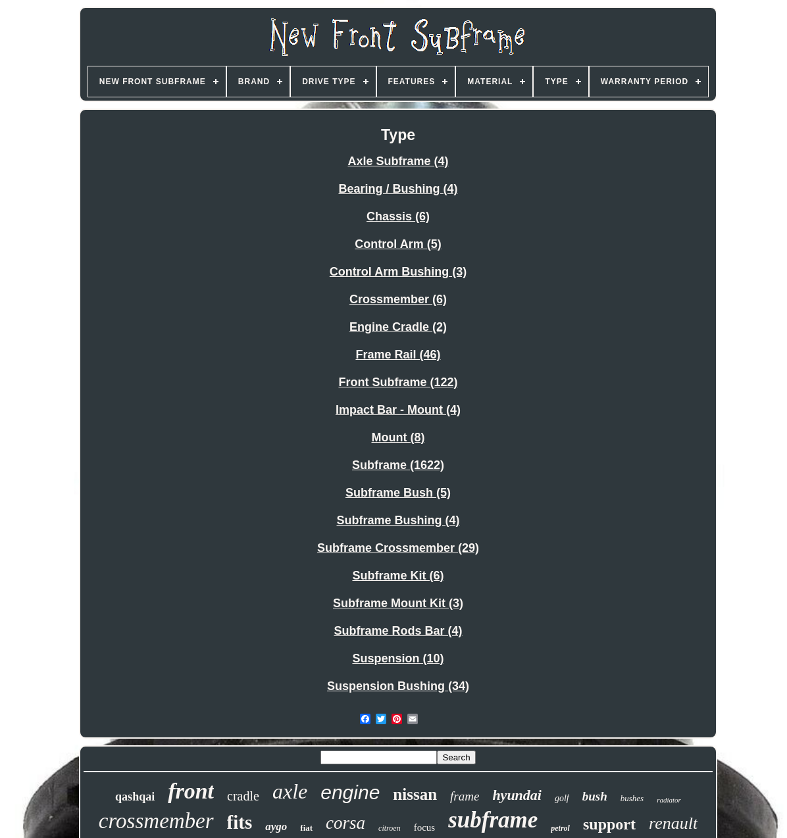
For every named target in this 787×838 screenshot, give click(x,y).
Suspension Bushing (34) (398, 686)
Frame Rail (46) (397, 354)
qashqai (135, 796)
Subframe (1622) (398, 465)
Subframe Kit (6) (398, 575)
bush (594, 796)
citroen (389, 828)
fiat (306, 828)
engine (350, 792)
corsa (345, 823)
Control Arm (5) (398, 244)
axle (289, 791)
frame (464, 796)
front (191, 791)
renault (673, 823)
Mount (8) (398, 437)
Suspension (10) (398, 658)
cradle (243, 796)
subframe (493, 820)
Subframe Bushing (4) (397, 520)
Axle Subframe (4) (397, 161)
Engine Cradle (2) (398, 326)
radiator (669, 800)
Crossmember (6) (398, 299)
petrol (560, 828)
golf (562, 798)
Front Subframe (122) (397, 382)
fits (240, 822)
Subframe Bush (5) (398, 492)
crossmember (156, 821)
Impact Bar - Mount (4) (398, 409)
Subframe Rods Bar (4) (398, 630)
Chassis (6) (398, 216)
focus (425, 827)
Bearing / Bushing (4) (397, 188)
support (609, 824)
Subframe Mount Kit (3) (398, 603)
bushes (632, 798)
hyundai (517, 795)
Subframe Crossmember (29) (398, 548)
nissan (415, 794)
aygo (276, 826)
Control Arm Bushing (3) (398, 271)
